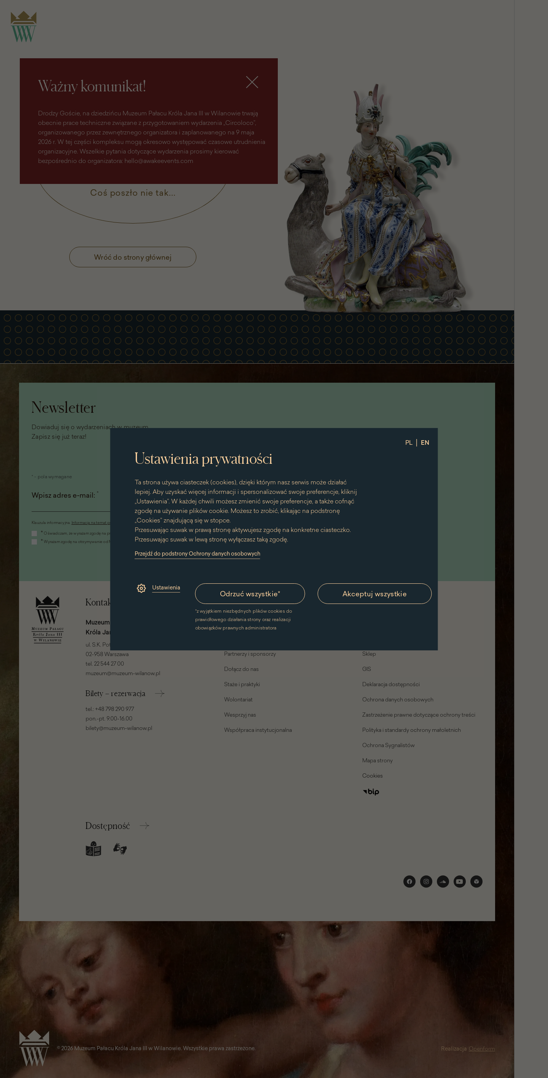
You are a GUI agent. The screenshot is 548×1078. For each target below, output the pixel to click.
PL (409, 442)
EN (425, 442)
